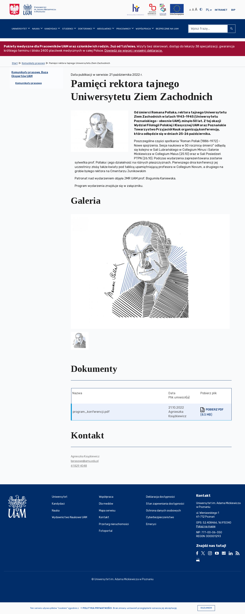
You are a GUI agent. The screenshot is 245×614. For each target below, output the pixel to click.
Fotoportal (105, 531)
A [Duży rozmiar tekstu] (196, 9)
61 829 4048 (79, 465)
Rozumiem (206, 608)
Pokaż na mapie (206, 526)
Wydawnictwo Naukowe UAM (69, 517)
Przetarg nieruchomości (114, 524)
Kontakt (104, 517)
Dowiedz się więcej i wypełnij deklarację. (134, 50)
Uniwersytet (59, 496)
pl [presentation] (208, 10)
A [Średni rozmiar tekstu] (193, 9)
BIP (233, 9)
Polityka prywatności (97, 608)
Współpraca (106, 496)
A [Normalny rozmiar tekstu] (190, 9)
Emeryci (151, 524)
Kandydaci (58, 503)
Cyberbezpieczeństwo (160, 517)
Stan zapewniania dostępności (165, 503)
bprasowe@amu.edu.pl (85, 461)
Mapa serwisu (107, 510)
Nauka (56, 510)
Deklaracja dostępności (160, 496)
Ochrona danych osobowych (163, 510)
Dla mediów (106, 503)
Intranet (221, 9)
